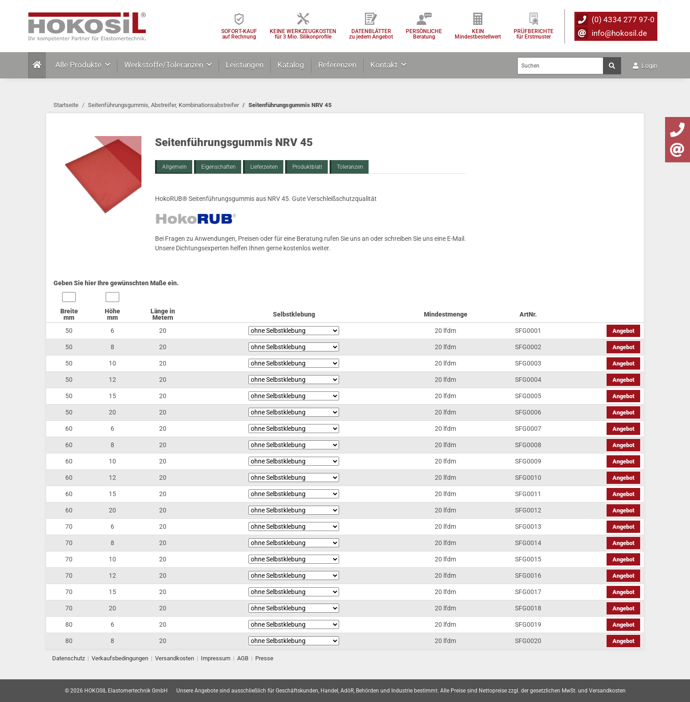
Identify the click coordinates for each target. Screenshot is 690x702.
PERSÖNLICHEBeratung (424, 33)
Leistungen (244, 64)
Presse (264, 658)
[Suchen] (560, 65)
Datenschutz (68, 658)
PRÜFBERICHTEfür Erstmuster (534, 33)
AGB (242, 658)
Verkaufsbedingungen (120, 658)
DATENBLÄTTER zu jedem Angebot (371, 33)
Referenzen (337, 64)
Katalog (290, 64)
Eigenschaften (218, 167)
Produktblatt (307, 167)
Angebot (623, 330)
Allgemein (174, 167)
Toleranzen (350, 167)
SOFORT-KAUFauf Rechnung (239, 33)
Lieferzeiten (264, 167)
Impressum (215, 658)
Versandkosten (174, 658)
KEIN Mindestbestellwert (478, 33)
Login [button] (645, 65)
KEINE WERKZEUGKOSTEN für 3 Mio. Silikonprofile (303, 33)
